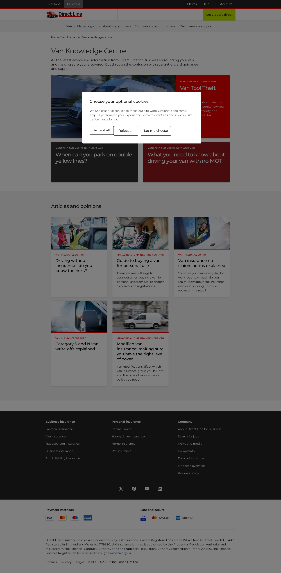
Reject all (130, 130)
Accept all (102, 130)
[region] (141, 118)
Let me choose (160, 130)
